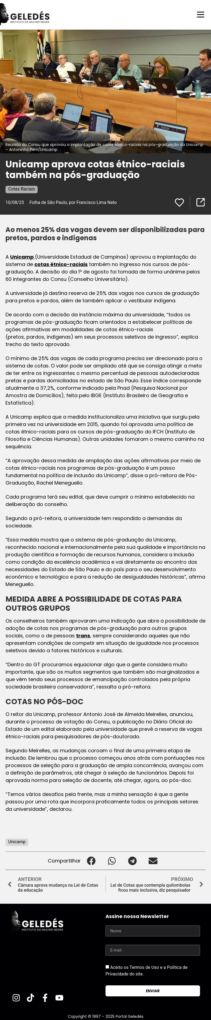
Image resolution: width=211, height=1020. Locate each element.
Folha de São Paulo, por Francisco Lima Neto (73, 202)
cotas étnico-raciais (61, 264)
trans (83, 635)
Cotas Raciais (21, 188)
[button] (91, 860)
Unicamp (22, 256)
